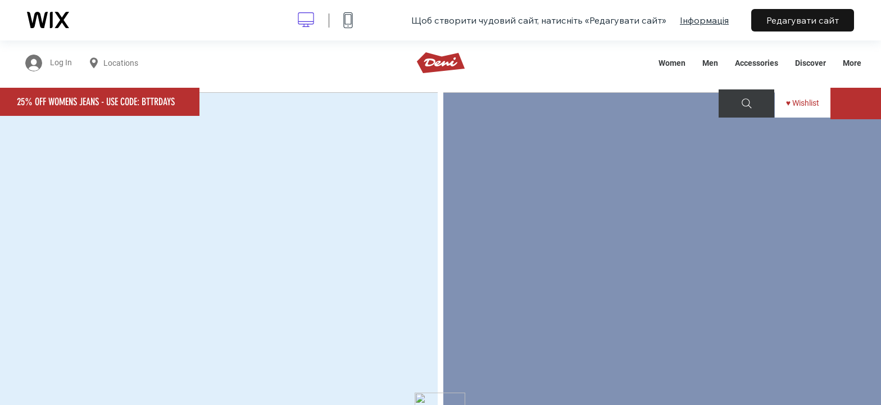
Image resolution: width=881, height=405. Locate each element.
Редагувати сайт (802, 20)
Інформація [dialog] (704, 20)
